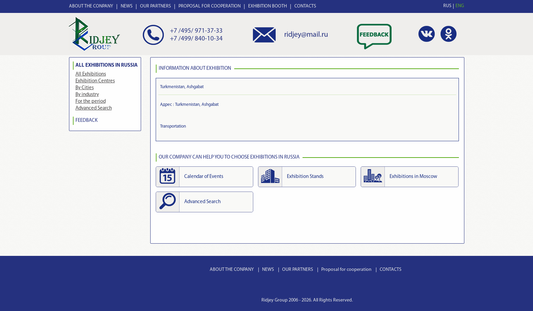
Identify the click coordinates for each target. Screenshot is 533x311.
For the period (90, 101)
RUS (447, 6)
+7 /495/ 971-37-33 (196, 31)
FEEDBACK (86, 120)
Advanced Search (93, 108)
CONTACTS (305, 6)
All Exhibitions (90, 74)
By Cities (84, 88)
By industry (87, 94)
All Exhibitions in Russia (106, 65)
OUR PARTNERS (155, 6)
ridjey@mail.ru (306, 35)
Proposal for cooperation (346, 269)
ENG (459, 6)
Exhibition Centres (95, 81)
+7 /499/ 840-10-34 (196, 39)
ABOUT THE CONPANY (91, 6)
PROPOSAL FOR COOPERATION (209, 6)
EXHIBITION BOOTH (267, 6)
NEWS (127, 6)
